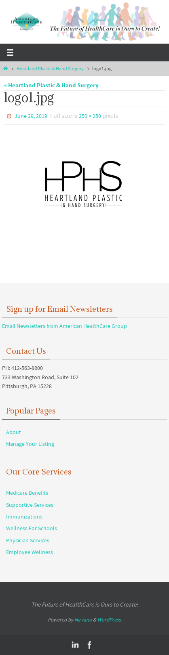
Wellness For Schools (31, 528)
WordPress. (109, 619)
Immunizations (24, 516)
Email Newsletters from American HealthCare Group (64, 326)
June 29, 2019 (31, 116)
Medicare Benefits (27, 492)
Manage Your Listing (30, 443)
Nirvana (83, 619)
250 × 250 (90, 116)
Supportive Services (29, 504)
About (13, 432)
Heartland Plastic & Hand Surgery (50, 68)
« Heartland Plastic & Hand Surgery (51, 85)
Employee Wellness (29, 552)
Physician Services (27, 540)
